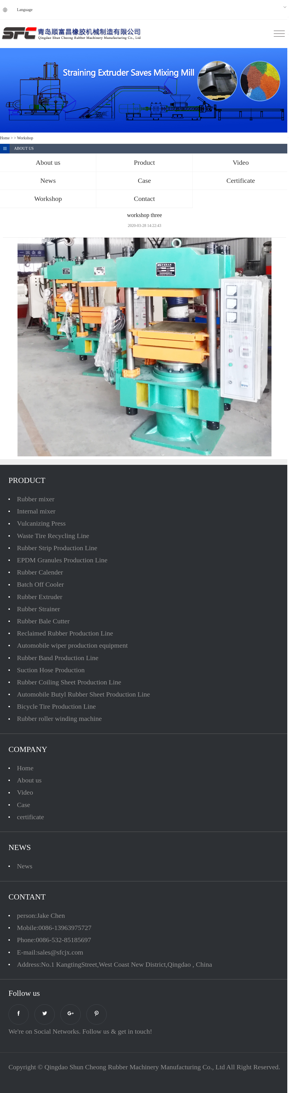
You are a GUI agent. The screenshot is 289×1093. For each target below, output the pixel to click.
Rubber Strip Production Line (57, 548)
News (24, 866)
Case (23, 804)
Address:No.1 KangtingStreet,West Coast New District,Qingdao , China (114, 964)
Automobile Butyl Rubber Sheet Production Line (83, 694)
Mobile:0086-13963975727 (54, 927)
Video (25, 792)
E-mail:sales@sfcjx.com (50, 952)
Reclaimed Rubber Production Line (65, 633)
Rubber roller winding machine (59, 718)
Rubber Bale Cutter (43, 621)
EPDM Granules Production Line (62, 560)
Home (5, 138)
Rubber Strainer (38, 609)
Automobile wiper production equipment (72, 645)
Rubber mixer (35, 499)
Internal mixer (36, 511)
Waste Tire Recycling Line (53, 535)
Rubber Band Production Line (57, 658)
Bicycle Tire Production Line (56, 706)
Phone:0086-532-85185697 (54, 940)
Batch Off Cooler (40, 584)
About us (29, 780)
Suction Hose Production (51, 670)
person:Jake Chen (41, 915)
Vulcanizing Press (41, 523)
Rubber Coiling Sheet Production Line (69, 682)
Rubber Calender (40, 572)
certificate (30, 817)
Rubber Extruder (39, 596)
